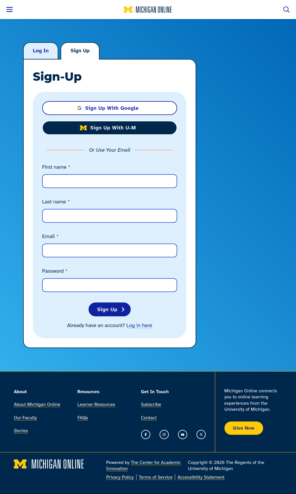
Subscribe (151, 405)
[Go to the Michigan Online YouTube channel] (182, 434)
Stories (21, 431)
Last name (56, 201)
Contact (149, 418)
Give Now (244, 428)
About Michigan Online (37, 405)
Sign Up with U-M (108, 127)
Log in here (139, 325)
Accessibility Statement (200, 477)
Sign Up (79, 50)
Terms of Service (156, 477)
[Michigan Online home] (148, 9)
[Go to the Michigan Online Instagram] (164, 434)
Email (50, 236)
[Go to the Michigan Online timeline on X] (201, 434)
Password (55, 271)
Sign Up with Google (108, 108)
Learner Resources (96, 405)
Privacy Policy (120, 477)
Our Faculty (25, 418)
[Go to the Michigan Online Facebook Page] (145, 434)
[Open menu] (9, 9)
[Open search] (286, 9)
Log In (40, 50)
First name (56, 167)
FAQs (82, 418)
